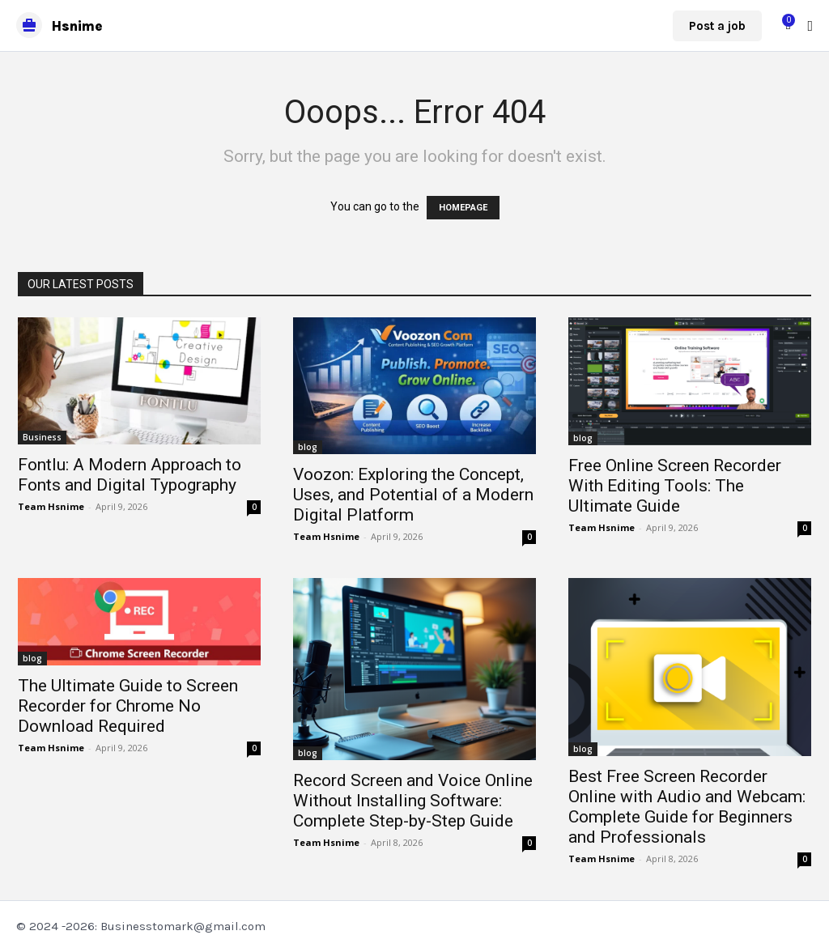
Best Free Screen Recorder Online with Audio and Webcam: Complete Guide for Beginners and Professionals (687, 807)
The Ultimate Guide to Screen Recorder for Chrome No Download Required (128, 706)
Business (42, 437)
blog (307, 447)
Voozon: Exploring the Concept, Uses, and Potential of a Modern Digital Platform (413, 495)
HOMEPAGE (463, 207)
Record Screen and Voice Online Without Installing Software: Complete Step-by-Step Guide (413, 801)
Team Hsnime (51, 506)
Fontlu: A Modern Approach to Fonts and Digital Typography (129, 475)
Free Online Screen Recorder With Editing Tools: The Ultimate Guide (674, 486)
